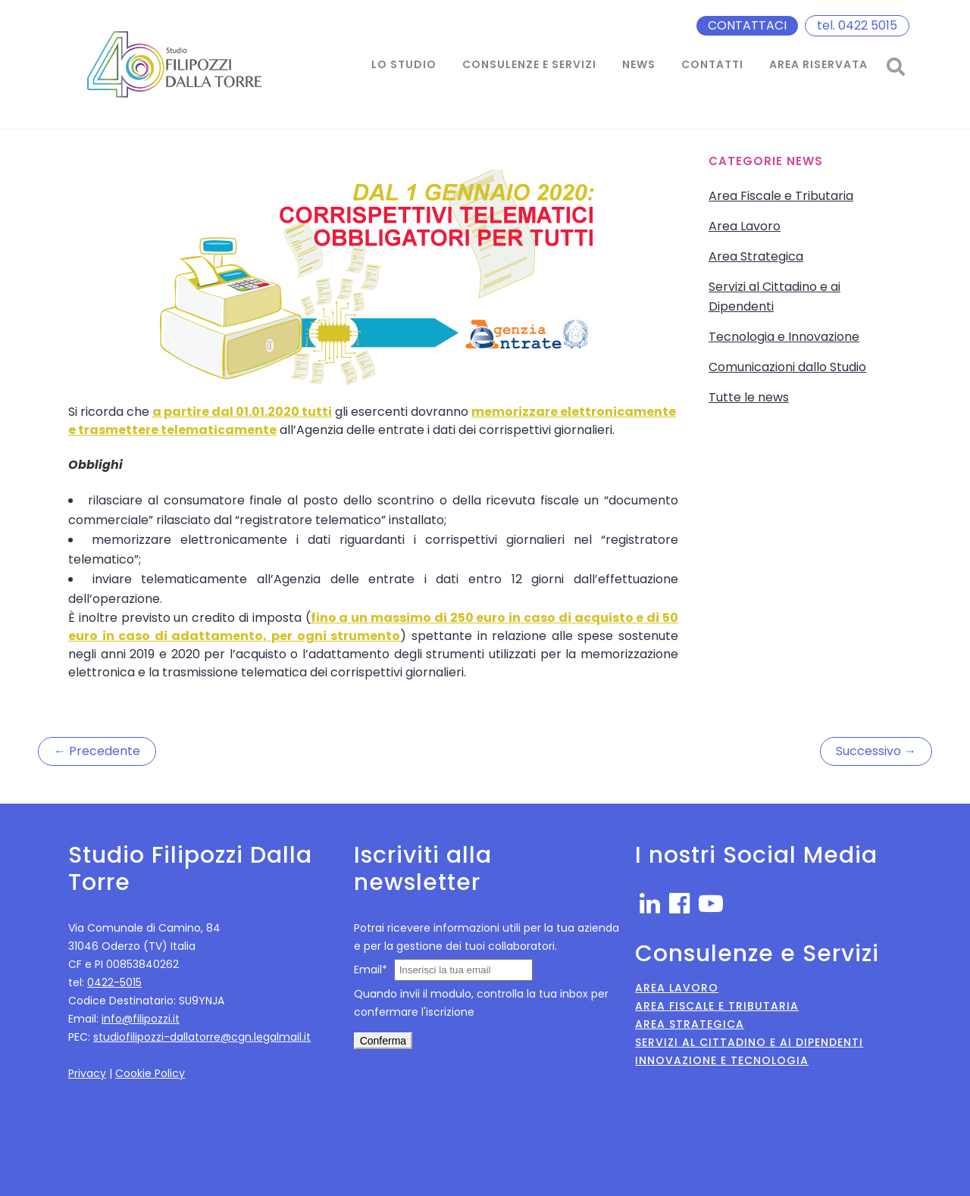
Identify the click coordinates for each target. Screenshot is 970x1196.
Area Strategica (756, 256)
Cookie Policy (150, 1073)
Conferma (383, 1041)
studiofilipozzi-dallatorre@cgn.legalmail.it (202, 1037)
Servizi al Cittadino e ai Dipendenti (749, 1042)
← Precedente (97, 751)
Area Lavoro (745, 226)
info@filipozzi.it (141, 1018)
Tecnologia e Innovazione (784, 336)
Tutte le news (749, 397)
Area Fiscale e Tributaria (781, 196)
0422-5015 (114, 982)
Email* (370, 969)
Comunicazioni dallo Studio (787, 367)
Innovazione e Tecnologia (722, 1060)
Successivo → (876, 751)
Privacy (87, 1073)
